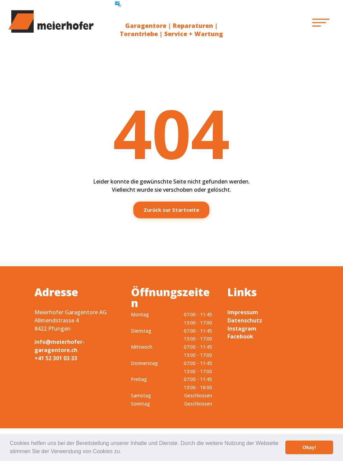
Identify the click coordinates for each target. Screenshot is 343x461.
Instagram (241, 328)
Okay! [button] (309, 447)
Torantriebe (139, 34)
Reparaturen (193, 25)
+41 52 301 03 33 (55, 358)
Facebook (240, 336)
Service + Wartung (193, 34)
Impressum (242, 312)
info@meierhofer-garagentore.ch (59, 346)
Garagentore (145, 25)
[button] (124, 452)
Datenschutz (244, 320)
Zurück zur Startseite (171, 209)
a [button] (119, 5)
